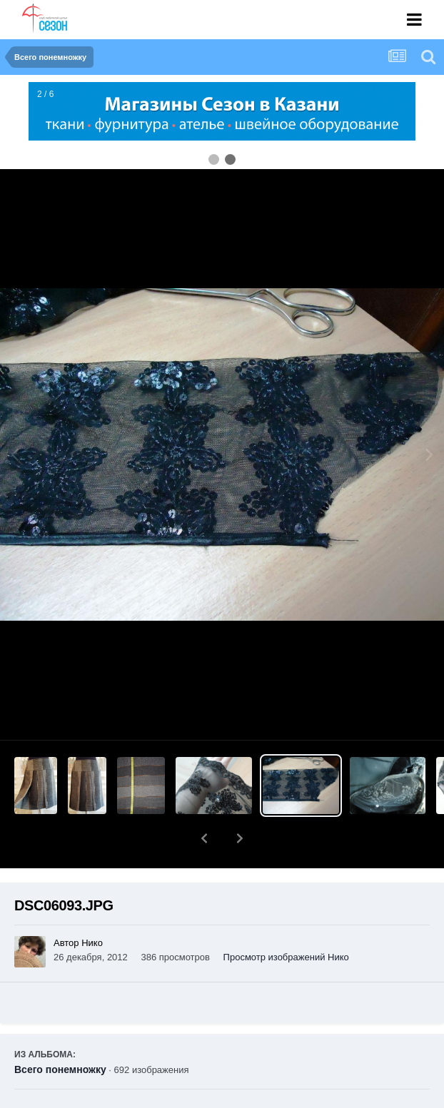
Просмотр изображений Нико (286, 920)
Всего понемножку (60, 1032)
